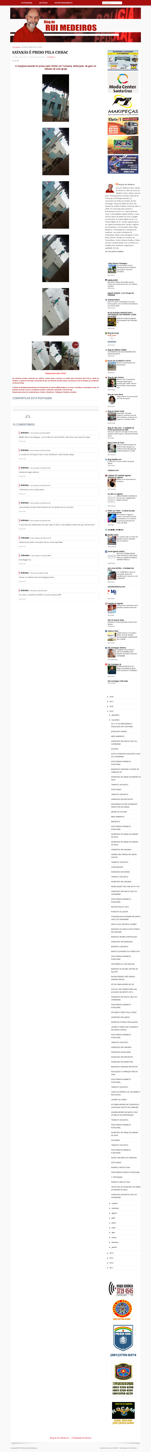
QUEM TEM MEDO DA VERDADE (124, 1157)
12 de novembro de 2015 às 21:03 (40, 538)
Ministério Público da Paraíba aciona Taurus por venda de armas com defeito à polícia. (122, 284)
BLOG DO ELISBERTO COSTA (119, 361)
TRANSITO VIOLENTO (119, 784)
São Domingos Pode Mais (118, 681)
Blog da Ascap (113, 333)
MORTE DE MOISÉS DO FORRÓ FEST (125, 951)
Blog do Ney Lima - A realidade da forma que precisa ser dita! (121, 429)
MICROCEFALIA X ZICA (120, 907)
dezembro (115, 715)
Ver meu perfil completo (114, 251)
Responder (22, 441)
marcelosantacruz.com (116, 587)
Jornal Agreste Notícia (116, 551)
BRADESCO (115, 821)
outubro (115, 1203)
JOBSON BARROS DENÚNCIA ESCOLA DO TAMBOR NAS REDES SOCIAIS (127, 498)
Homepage (16, 47)
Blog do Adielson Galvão (117, 350)
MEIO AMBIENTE (117, 736)
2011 (111, 1268)
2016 (111, 706)
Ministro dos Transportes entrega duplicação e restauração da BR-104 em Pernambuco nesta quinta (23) (126, 383)
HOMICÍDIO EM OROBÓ (120, 872)
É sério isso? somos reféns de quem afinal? (121, 462)
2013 (111, 1258)
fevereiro (115, 1242)
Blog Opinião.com (114, 459)
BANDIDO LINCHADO (119, 946)
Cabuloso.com (113, 470)
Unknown (25, 538)
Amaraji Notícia (114, 300)
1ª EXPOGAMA (116, 1177)
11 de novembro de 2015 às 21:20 (39, 503)
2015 (111, 711)
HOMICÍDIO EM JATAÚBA (121, 1052)
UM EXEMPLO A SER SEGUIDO (123, 964)
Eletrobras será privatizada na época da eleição (122, 623)
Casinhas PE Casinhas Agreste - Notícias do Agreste (120, 476)
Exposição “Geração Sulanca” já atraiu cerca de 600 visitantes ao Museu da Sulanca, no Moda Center (127, 416)
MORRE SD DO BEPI (119, 812)
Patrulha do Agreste (115, 603)
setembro (115, 1208)
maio (113, 1228)
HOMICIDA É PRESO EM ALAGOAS (124, 1022)
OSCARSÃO (115, 1140)
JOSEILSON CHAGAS (119, 731)
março (114, 1237)
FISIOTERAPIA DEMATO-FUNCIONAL (125, 1172)
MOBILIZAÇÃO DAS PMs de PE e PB (125, 886)
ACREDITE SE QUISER (119, 911)
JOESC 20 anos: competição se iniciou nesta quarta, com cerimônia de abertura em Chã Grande (123, 304)
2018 (111, 696)
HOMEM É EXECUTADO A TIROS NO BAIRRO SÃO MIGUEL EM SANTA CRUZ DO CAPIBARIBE (127, 653)
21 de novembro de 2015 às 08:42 (40, 555)
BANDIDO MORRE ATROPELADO (124, 937)
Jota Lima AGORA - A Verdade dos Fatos (121, 569)
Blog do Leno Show (115, 394)
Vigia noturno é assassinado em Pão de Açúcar (127, 397)
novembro (116, 720)
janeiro (114, 1247)
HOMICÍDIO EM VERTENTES (122, 799)
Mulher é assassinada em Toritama (126, 480)
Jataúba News (113, 535)
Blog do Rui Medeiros (126, 184)
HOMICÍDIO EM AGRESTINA (122, 1062)
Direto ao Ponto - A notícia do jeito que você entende (121, 512)
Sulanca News (113, 631)
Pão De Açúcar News (116, 620)
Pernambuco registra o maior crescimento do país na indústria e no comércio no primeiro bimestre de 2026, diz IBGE (126, 518)
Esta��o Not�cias (115, 530)
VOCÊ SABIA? (116, 789)
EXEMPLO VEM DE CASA (120, 1167)
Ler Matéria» (51, 57)
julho (113, 1218)
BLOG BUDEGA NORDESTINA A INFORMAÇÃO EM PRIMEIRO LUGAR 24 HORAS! (122, 315)
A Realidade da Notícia (81, 1438)
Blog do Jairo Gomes (116, 377)
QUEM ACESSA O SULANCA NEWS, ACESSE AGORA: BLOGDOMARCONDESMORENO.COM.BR (127, 636)
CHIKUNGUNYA (117, 867)
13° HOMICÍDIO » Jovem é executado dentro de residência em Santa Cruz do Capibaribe (127, 575)
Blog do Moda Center (116, 411)
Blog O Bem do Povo (116, 443)
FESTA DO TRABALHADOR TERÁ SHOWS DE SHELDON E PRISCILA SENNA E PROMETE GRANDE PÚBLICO (127, 556)
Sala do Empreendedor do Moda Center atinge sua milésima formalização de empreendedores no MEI (126, 448)
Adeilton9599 (113, 280)
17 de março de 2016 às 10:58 (38, 573)
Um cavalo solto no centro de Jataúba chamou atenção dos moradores (127, 539)
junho (114, 1223)
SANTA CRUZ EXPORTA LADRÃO (124, 924)
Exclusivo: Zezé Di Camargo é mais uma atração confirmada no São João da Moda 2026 (123, 434)
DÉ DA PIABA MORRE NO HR (122, 984)
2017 (111, 701)
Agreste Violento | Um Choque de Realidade (121, 294)
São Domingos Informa (117, 648)
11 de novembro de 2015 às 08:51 (39, 433)
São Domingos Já (114, 664)
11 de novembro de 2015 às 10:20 (39, 450)
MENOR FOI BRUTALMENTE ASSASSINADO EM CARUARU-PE (127, 320)
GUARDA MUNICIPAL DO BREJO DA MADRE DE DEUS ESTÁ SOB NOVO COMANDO (127, 668)
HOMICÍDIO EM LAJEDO (120, 1017)
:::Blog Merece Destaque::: (118, 263)
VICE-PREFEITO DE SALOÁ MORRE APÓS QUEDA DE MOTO (122, 353)
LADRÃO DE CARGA (119, 1099)
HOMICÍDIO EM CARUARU (121, 849)
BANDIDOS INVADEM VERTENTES (124, 1067)
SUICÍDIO (114, 749)
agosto (114, 1213)
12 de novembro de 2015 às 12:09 (39, 520)
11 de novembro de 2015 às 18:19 (39, 485)
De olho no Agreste (115, 494)
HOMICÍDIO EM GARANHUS (122, 942)
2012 (111, 1263)
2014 (111, 1253)
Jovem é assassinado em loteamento (126, 364)
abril (113, 1232)
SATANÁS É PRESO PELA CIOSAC (40, 52)
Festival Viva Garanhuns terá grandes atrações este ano (127, 606)
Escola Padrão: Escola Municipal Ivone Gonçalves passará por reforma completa (126, 268)
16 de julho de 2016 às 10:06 (38, 590)
